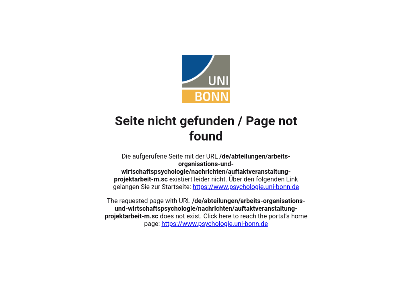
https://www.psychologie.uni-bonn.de (246, 187)
